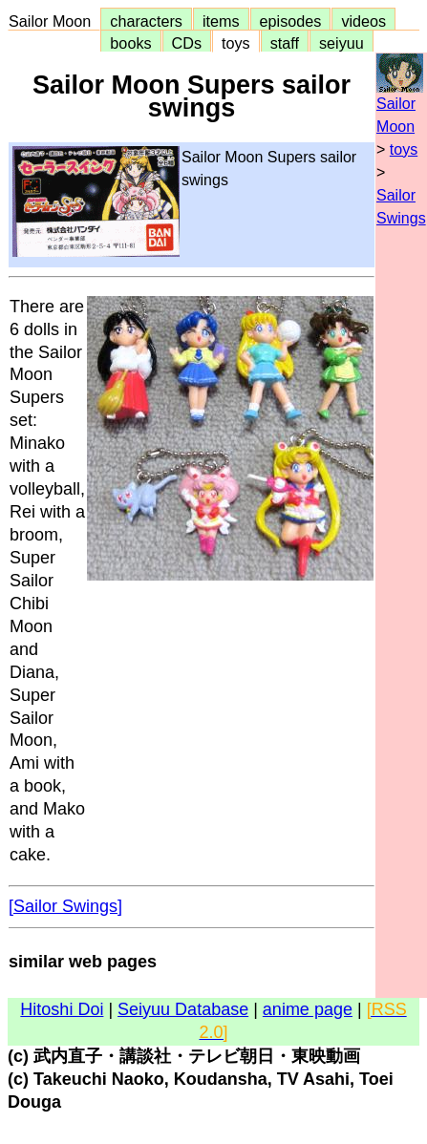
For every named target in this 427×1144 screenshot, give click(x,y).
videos (363, 21)
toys (236, 43)
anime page (307, 1009)
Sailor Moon (54, 21)
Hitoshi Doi (61, 1009)
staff (285, 43)
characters (146, 21)
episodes (291, 21)
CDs (186, 43)
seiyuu (341, 43)
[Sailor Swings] (65, 906)
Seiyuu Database (182, 1009)
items (221, 21)
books (130, 43)
